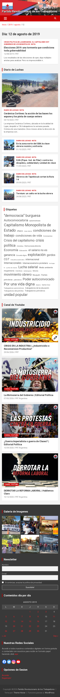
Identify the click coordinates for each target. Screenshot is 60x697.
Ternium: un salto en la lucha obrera (34, 193)
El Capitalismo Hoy (40, 42)
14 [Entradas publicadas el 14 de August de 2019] (22, 621)
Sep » (55, 636)
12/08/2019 (9, 54)
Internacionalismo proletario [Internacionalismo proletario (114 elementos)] (35, 263)
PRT (17, 54)
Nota (33, 44)
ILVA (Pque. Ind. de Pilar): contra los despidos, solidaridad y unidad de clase (36, 161)
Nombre (5, 565)
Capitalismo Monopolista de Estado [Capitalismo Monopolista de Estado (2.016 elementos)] (27, 228)
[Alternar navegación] (5, 18)
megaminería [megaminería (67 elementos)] (9, 271)
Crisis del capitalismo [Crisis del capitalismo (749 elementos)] (19, 240)
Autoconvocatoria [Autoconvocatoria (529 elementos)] (16, 220)
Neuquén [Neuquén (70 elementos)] (36, 275)
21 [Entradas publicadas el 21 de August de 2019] (22, 626)
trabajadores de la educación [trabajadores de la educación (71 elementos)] (37, 288)
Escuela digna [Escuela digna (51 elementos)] (21, 255)
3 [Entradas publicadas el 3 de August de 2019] (45, 612)
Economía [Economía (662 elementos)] (11, 250)
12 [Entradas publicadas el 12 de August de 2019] (6, 621)
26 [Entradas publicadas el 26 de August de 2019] (6, 631)
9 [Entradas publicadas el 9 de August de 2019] (38, 616)
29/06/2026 (9, 352)
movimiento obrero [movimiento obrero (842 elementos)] (18, 274)
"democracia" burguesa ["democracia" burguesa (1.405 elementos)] (22, 215)
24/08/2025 (21, 196)
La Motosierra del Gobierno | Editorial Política (28, 395)
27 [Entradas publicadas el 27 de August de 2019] (14, 631)
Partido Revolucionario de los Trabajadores (29, 11)
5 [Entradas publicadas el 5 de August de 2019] (5, 616)
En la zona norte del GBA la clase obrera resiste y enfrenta (33, 144)
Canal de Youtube (14, 304)
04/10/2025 (9, 120)
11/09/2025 (21, 166)
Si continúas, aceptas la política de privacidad (22, 583)
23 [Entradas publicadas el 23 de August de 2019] (38, 626)
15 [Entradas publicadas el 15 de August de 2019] (30, 621)
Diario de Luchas (14, 69)
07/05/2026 (9, 398)
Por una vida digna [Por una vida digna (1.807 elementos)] (19, 284)
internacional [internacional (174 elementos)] (32, 259)
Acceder (5, 675)
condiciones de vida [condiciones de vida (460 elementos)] (29, 235)
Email (4, 574)
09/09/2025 (21, 183)
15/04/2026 (9, 448)
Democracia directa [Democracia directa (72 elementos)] (33, 246)
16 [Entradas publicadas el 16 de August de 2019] (38, 621)
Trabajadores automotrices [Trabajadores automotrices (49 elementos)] (14, 288)
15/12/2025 (9, 497)
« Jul (4, 636)
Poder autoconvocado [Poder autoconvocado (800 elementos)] (38, 279)
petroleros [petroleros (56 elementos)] (18, 280)
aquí (16, 654)
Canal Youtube (11, 340)
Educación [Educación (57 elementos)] (23, 250)
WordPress (49, 693)
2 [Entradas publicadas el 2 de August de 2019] (38, 612)
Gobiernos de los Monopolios (17, 44)
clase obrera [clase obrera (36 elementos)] (28, 231)
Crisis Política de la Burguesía (17, 42)
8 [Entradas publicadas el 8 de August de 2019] (30, 616)
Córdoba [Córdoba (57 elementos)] (20, 246)
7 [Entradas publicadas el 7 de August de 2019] (21, 616)
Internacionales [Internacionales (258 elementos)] (12, 263)
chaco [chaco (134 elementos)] (20, 231)
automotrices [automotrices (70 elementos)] (34, 221)
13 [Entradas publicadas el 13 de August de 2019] (14, 621)
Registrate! (6, 678)
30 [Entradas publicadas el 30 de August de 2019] (38, 631)
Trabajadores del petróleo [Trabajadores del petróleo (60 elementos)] (14, 291)
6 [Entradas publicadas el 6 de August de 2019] (14, 616)
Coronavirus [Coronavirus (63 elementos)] (47, 236)
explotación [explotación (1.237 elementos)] (37, 255)
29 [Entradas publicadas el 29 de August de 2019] (30, 631)
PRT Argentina (21, 398)
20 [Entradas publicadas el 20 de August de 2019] (14, 626)
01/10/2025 (21, 149)
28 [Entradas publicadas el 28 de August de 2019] (22, 631)
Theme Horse (19, 693)
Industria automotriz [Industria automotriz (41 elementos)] (17, 260)
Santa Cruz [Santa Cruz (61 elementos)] (46, 285)
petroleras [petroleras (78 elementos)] (8, 280)
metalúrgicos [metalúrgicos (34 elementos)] (28, 271)
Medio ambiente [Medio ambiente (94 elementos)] (46, 267)
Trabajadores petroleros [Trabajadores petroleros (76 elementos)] (35, 291)
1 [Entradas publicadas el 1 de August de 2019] (30, 612)
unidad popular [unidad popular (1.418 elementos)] (16, 294)
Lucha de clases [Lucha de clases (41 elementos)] (11, 268)
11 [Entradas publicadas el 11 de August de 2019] (54, 616)
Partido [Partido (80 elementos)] (44, 275)
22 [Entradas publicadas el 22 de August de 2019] (30, 626)
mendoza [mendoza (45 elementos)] (18, 271)
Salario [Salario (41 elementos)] (38, 285)
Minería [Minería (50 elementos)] (35, 271)
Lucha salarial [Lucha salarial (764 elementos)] (28, 267)
